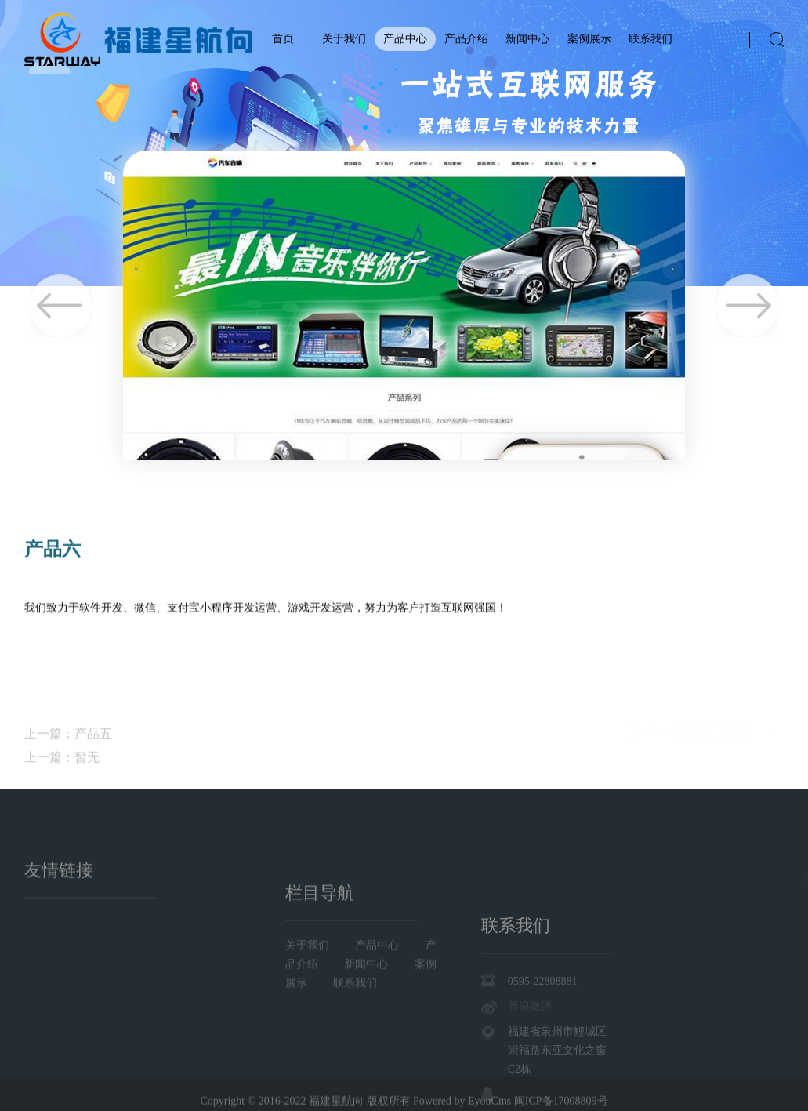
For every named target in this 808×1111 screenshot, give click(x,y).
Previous (60, 305)
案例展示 (589, 39)
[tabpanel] (404, 143)
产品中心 (405, 39)
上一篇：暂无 (62, 776)
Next (747, 305)
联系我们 (650, 39)
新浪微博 (530, 1052)
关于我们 (344, 39)
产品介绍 (466, 39)
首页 (283, 39)
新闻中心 (527, 39)
